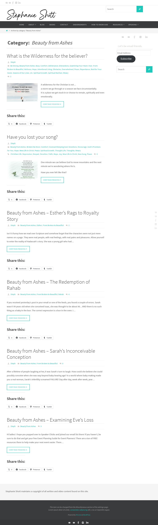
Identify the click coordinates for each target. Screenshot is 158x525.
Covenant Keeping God (58, 146)
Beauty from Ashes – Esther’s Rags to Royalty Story (53, 215)
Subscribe (126, 58)
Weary (65, 72)
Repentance (85, 69)
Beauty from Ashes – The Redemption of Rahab (48, 284)
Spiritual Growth (40, 72)
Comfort (43, 65)
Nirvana (78, 514)
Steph (13, 62)
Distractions (64, 65)
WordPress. (86, 514)
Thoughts (71, 149)
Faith (51, 153)
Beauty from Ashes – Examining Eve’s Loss (50, 419)
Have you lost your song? (32, 136)
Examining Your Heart (79, 65)
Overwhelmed (67, 69)
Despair (36, 153)
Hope (34, 69)
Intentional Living (45, 69)
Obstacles (57, 69)
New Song (82, 153)
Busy (38, 65)
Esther (39, 224)
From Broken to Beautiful (53, 224)
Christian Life (16, 153)
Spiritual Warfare (55, 72)
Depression (27, 153)
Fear (90, 65)
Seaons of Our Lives (21, 72)
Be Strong (14, 65)
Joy (60, 153)
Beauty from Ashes (27, 65)
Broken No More (33, 146)
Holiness (27, 69)
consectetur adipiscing (78, 509)
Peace (76, 69)
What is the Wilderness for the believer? (47, 56)
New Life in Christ (27, 149)
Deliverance (53, 65)
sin (31, 72)
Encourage (82, 146)
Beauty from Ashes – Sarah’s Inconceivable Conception (51, 353)
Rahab (61, 293)
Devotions (73, 146)
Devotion (44, 153)
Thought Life (60, 149)
